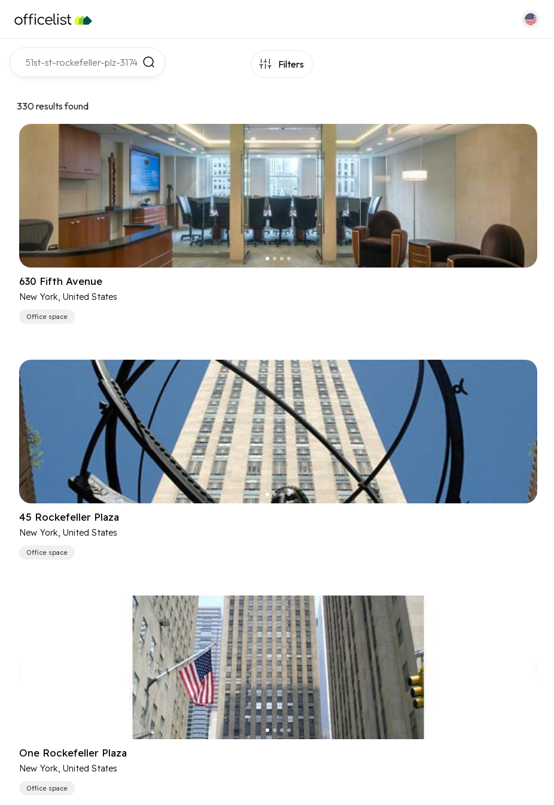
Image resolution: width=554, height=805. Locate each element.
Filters (291, 64)
